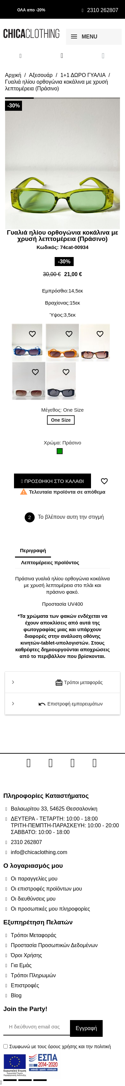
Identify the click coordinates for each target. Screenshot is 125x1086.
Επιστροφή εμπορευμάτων (70, 704)
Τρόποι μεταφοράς (79, 683)
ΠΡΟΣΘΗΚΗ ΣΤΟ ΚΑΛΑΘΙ (52, 481)
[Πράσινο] (61, 452)
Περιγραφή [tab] (33, 550)
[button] (9, 163)
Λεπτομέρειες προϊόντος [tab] (50, 562)
